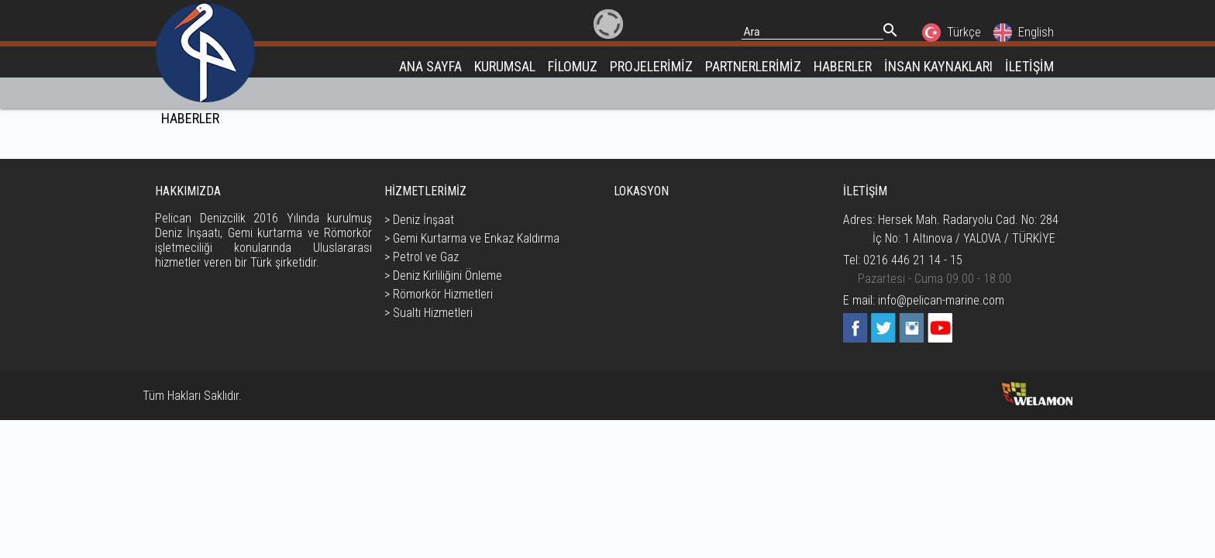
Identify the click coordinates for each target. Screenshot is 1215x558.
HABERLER (843, 66)
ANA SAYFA (430, 66)
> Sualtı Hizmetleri (428, 312)
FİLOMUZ (572, 66)
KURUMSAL (504, 66)
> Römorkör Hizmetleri (438, 294)
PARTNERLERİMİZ (753, 66)
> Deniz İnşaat (419, 219)
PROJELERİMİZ (651, 66)
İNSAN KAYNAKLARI (938, 66)
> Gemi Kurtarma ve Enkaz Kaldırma (471, 238)
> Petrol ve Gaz (421, 257)
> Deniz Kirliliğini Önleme (443, 275)
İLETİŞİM (1029, 66)
